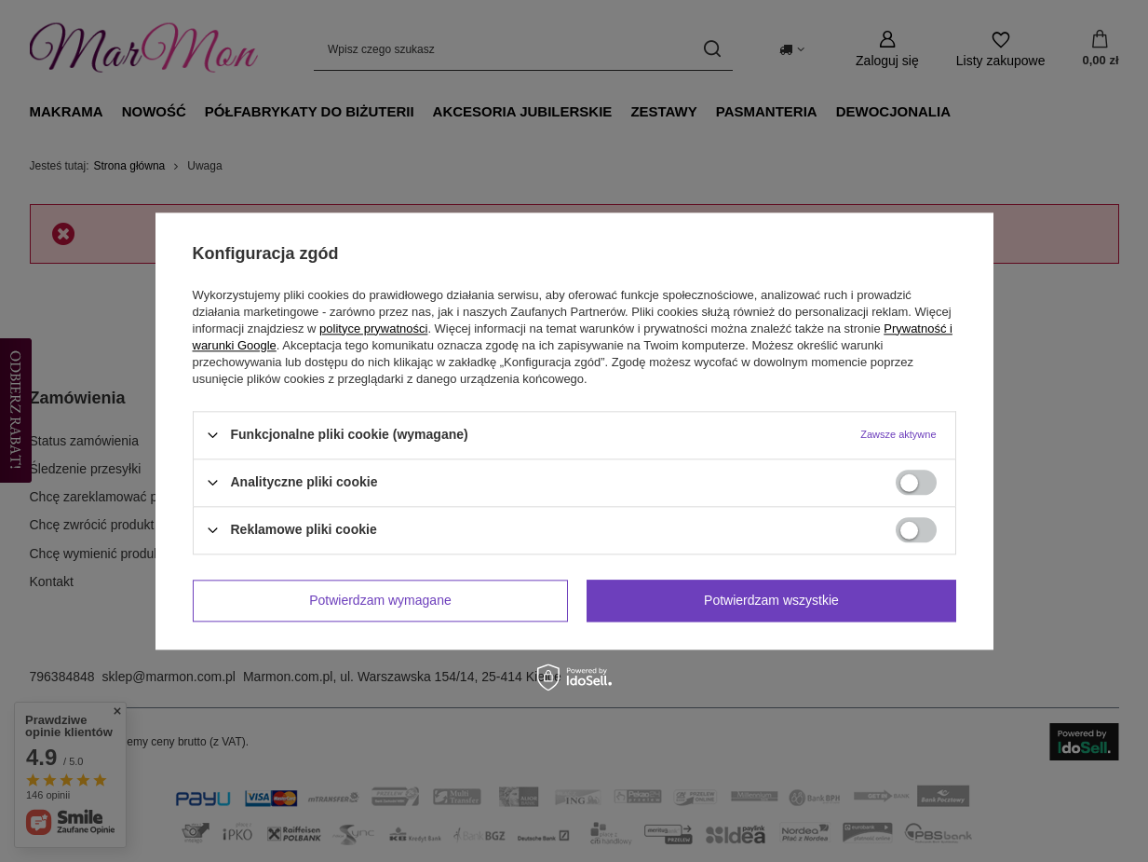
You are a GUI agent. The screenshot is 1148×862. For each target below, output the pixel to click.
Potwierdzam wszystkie (771, 600)
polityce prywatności (373, 328)
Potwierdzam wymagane (380, 600)
